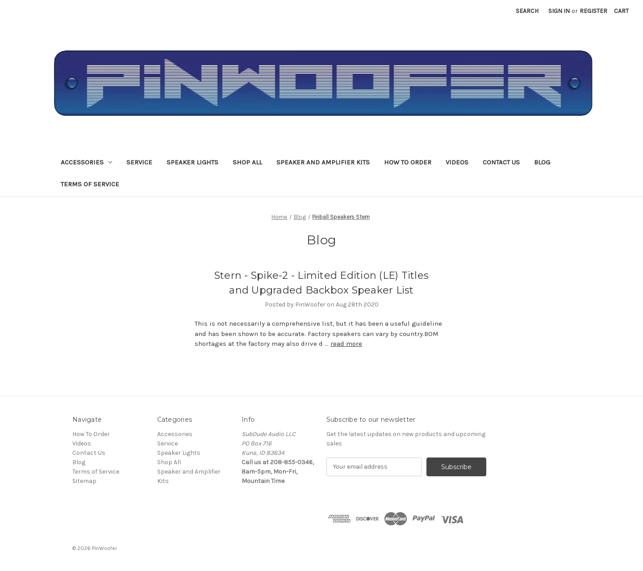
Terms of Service (90, 184)
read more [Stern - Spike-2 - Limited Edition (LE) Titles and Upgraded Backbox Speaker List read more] (346, 344)
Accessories (86, 162)
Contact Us (501, 162)
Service (139, 162)
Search (527, 11)
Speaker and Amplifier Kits (323, 162)
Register (593, 11)
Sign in (559, 11)
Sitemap (84, 481)
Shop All (247, 162)
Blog (542, 162)
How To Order (407, 162)
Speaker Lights (192, 162)
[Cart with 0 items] (621, 11)
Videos (457, 162)
